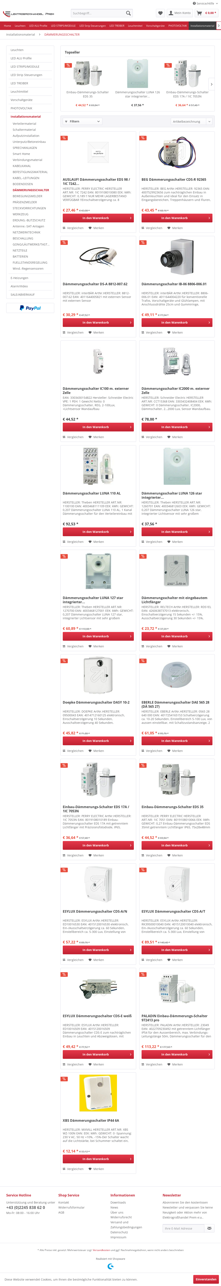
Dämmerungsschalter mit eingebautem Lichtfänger (174, 600)
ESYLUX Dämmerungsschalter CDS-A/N (95, 911)
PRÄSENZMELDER (25, 202)
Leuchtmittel (19, 91)
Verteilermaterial (24, 124)
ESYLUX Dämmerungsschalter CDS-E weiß (97, 1016)
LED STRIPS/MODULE (25, 67)
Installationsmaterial (26, 116)
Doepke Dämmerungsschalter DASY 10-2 (96, 702)
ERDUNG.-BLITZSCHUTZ (29, 220)
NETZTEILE (20, 250)
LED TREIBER (19, 83)
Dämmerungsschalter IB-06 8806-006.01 (174, 284)
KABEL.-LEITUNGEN (26, 178)
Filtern (72, 121)
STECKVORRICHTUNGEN (29, 208)
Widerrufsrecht (121, 1217)
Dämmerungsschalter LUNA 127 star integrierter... (93, 600)
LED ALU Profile (21, 58)
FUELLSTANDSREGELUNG (30, 262)
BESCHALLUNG (23, 238)
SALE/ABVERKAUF (23, 295)
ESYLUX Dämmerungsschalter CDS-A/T (173, 911)
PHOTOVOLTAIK (21, 108)
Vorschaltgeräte (22, 100)
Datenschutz (119, 1232)
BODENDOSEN (23, 184)
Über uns (116, 1212)
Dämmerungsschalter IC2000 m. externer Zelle (176, 390)
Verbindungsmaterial (27, 160)
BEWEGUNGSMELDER (27, 196)
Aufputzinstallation (26, 136)
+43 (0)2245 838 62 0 (25, 1207)
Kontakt (63, 1202)
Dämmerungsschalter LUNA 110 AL (92, 493)
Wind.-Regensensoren (28, 268)
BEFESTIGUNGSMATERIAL (30, 172)
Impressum (118, 1237)
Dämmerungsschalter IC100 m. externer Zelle (96, 390)
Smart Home (21, 154)
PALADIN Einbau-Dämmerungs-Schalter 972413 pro (174, 1018)
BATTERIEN (20, 256)
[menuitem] (102, 13)
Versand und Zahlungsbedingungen (126, 1224)
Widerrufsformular (71, 1207)
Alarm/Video (19, 286)
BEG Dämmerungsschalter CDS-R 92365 (174, 179)
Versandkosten (101, 1250)
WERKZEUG (20, 214)
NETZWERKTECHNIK (26, 232)
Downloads (118, 1202)
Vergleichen (73, 228)
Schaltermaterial (24, 130)
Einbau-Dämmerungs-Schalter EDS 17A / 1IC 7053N (187, 94)
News (114, 1207)
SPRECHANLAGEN (25, 148)
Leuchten (17, 50)
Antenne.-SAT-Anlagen (28, 226)
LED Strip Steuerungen (26, 75)
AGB (61, 1212)
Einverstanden (206, 1279)
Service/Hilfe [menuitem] (204, 3)
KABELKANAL (22, 166)
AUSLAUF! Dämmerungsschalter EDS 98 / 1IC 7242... (96, 181)
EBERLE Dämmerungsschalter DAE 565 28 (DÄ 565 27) (175, 704)
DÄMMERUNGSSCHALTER (31, 190)
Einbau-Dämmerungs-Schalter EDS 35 (88, 94)
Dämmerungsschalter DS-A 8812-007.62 (95, 284)
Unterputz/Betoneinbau (29, 142)
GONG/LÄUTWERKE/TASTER (32, 244)
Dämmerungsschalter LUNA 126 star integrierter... (137, 94)
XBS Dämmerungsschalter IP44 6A (91, 1120)
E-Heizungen (19, 278)
